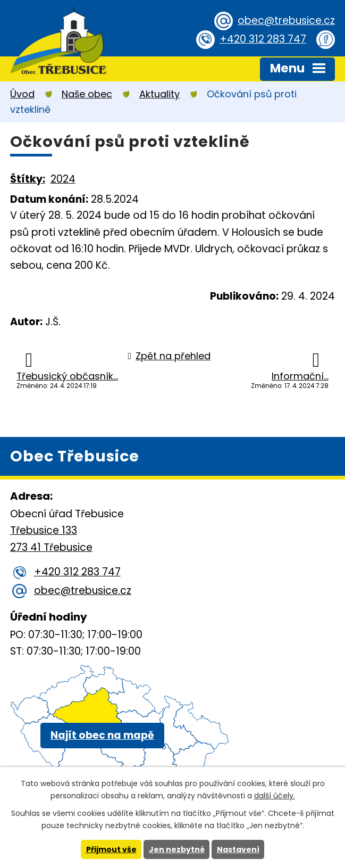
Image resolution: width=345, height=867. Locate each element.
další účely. (274, 795)
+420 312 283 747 (263, 39)
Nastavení (238, 849)
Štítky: (27, 179)
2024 (63, 179)
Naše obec (87, 94)
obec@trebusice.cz (286, 20)
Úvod (22, 94)
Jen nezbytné (177, 849)
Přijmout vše (111, 849)
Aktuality (159, 94)
